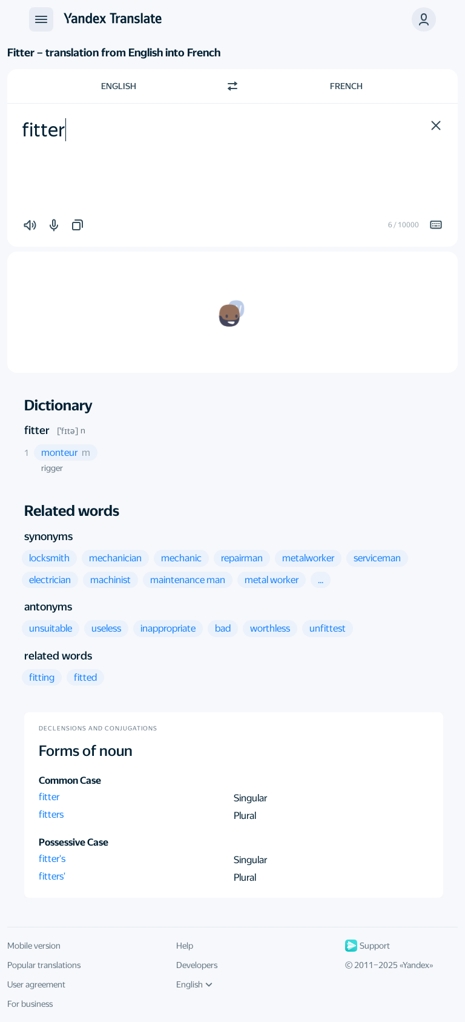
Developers (196, 965)
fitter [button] (49, 797)
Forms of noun (86, 751)
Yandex (416, 965)
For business (30, 1004)
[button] (436, 125)
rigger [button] (52, 468)
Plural (245, 815)
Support (367, 946)
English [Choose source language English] (118, 86)
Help (184, 945)
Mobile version (34, 945)
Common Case (70, 780)
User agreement (36, 984)
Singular (250, 798)
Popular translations (44, 965)
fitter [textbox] (43, 129)
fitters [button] (51, 814)
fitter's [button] (52, 858)
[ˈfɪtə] (67, 431)
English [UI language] (194, 984)
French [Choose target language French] (346, 86)
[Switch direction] (232, 86)
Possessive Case (73, 842)
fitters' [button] (52, 876)
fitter (37, 430)
